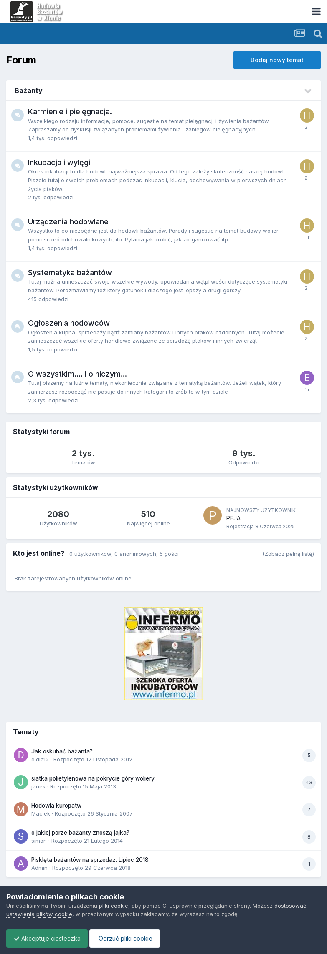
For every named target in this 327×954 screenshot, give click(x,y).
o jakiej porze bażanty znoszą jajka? (80, 832)
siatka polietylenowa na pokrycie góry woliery (93, 778)
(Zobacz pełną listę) (288, 553)
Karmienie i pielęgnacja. (70, 111)
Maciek (40, 813)
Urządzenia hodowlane (68, 221)
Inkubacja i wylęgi (59, 162)
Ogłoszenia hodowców (69, 323)
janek (38, 786)
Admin (39, 867)
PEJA (233, 518)
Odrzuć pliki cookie (129, 938)
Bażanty (29, 90)
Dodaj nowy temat (277, 59)
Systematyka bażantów (70, 272)
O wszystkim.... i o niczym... (77, 373)
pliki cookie (113, 905)
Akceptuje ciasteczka (48, 938)
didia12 (40, 759)
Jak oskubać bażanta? (62, 751)
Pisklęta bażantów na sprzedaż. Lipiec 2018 (90, 859)
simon (39, 840)
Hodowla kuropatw (56, 805)
